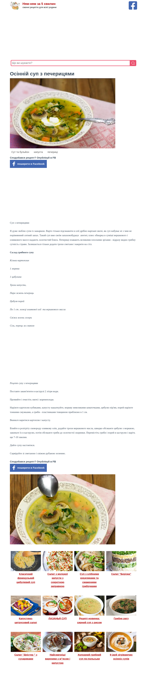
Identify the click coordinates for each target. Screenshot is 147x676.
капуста (38, 152)
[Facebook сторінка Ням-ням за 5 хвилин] (133, 2)
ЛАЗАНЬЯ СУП (57, 618)
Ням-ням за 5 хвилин (39, 4)
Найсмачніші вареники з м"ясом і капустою (57, 658)
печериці (52, 152)
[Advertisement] (73, 35)
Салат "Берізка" (121, 573)
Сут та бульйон (20, 152)
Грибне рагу (121, 618)
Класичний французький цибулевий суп (25, 578)
